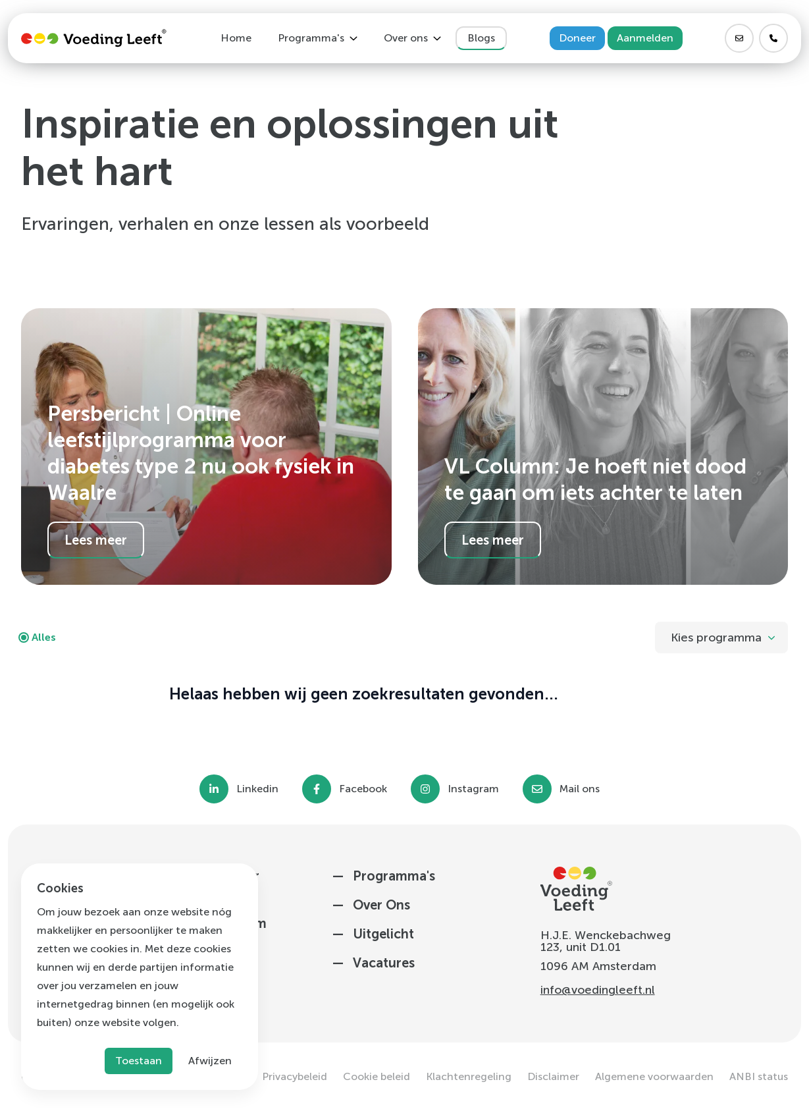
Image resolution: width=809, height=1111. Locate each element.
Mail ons (580, 789)
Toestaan (138, 1060)
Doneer (577, 37)
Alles (44, 637)
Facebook (363, 789)
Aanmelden (645, 37)
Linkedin (257, 789)
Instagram (473, 789)
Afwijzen (210, 1060)
